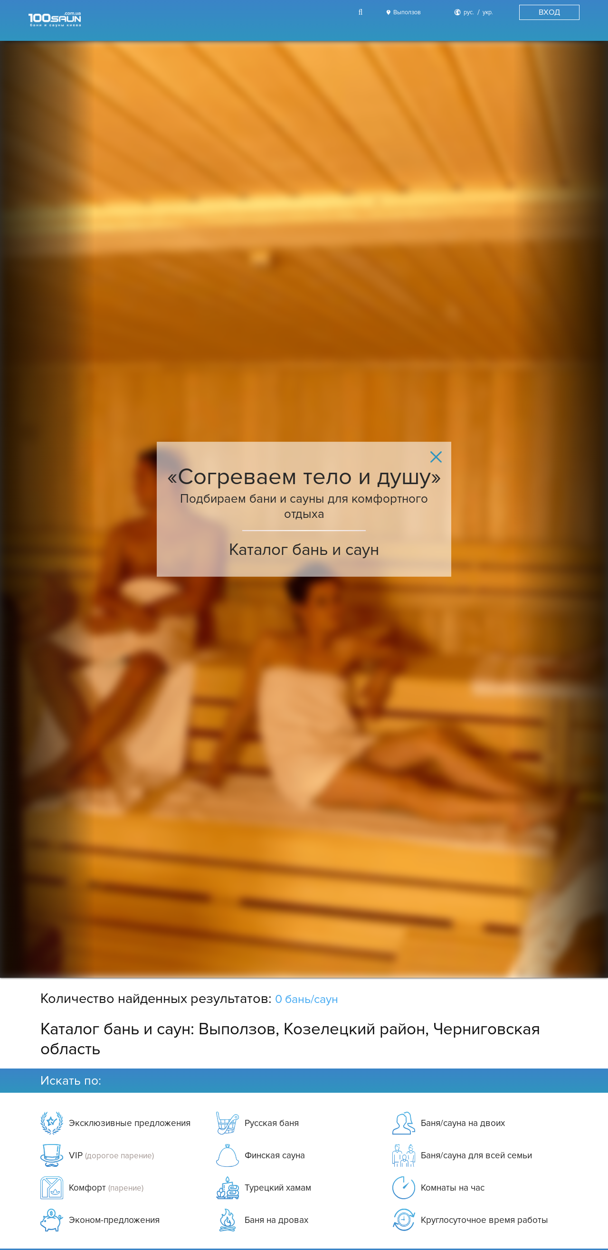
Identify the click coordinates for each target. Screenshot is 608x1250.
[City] (402, 13)
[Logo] (54, 20)
